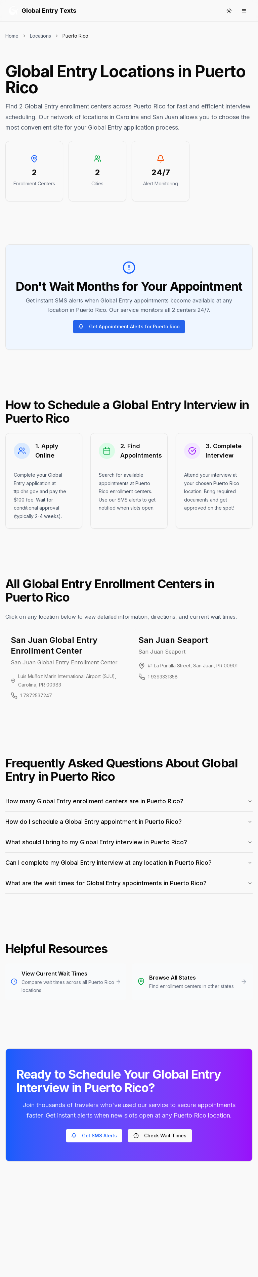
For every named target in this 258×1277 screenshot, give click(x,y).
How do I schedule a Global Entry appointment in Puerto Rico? (129, 821)
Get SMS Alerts (94, 1135)
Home (11, 36)
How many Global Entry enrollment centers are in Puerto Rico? (129, 801)
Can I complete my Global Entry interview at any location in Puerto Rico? (129, 862)
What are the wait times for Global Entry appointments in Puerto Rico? (129, 883)
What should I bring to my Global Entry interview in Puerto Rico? (129, 842)
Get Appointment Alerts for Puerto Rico (129, 326)
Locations (40, 36)
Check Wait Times (159, 1135)
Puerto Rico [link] (75, 36)
